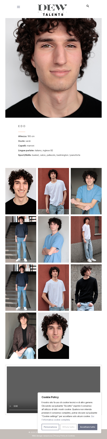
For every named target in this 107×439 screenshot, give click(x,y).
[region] (69, 412)
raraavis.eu (47, 436)
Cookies (71, 436)
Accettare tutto (87, 427)
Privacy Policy (60, 436)
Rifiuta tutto (69, 427)
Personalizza (50, 427)
